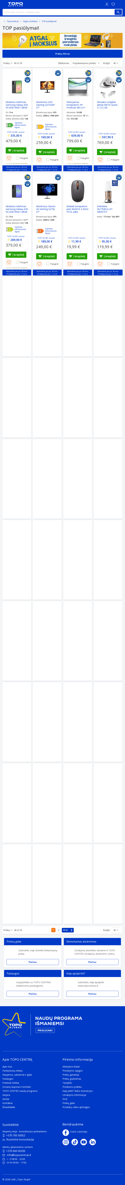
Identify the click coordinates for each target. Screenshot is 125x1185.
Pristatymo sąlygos (72, 1070)
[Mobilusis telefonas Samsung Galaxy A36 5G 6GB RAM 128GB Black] (16, 224)
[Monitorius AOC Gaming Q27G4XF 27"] (47, 120)
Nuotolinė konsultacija (20, 1139)
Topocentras (13, 21)
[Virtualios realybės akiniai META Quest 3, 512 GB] (108, 120)
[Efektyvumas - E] (40, 126)
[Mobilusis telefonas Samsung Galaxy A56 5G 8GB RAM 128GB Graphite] (16, 120)
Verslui (5, 1099)
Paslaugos (7, 1079)
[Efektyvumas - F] (40, 231)
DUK (64, 1099)
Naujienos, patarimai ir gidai (17, 1074)
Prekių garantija (70, 1074)
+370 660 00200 (15, 1151)
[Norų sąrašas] (113, 4)
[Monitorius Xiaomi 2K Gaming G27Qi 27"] (47, 224)
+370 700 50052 (15, 1135)
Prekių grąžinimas (71, 1079)
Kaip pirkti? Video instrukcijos (77, 1091)
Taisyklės (67, 1083)
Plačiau (33, 962)
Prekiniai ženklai (10, 1083)
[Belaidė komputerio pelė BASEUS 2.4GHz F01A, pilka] (77, 224)
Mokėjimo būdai (71, 1066)
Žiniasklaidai (8, 1107)
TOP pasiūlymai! (49, 21)
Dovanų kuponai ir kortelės (16, 1087)
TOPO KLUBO (12, 132)
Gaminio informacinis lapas (20, 125)
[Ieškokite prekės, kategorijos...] (62, 12)
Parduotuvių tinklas (12, 1070)
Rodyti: (106, 63)
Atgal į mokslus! (30, 21)
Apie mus (7, 1066)
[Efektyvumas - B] (10, 125)
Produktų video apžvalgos (76, 1107)
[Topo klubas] (42, 1026)
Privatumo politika (72, 1087)
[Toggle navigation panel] (4, 4)
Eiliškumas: (63, 63)
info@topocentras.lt (16, 1155)
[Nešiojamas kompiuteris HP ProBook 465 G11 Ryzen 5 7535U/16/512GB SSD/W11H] (77, 120)
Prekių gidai (68, 1103)
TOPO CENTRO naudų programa (19, 1091)
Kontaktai (7, 1103)
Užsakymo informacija (74, 1095)
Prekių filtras (62, 53)
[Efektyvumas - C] (10, 229)
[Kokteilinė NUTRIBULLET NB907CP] (108, 224)
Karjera (6, 1095)
